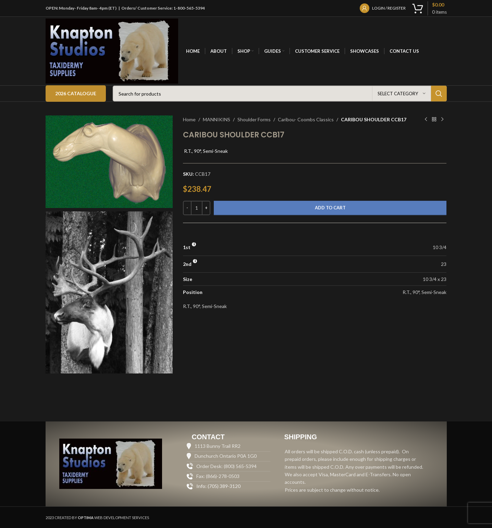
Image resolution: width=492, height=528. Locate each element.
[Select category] (401, 93)
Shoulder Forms (254, 119)
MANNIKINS (216, 119)
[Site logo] (112, 50)
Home (189, 119)
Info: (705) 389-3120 (218, 486)
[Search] (280, 93)
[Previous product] (426, 119)
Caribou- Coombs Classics (306, 119)
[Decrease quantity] (187, 208)
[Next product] (442, 119)
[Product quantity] (197, 208)
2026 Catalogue (75, 93)
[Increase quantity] (206, 208)
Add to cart (330, 207)
